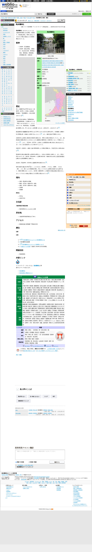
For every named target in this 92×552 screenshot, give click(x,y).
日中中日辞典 (28, 1)
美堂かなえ (71, 100)
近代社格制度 (45, 334)
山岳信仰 (41, 341)
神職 (36, 343)
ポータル (27, 346)
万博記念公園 (55, 285)
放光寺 (27, 144)
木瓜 (45, 140)
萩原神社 (35, 413)
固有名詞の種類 (12, 17)
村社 (34, 17)
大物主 (33, 48)
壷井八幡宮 (31, 308)
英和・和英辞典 (20, 1)
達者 (70, 195)
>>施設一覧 (53, 411)
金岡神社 (50, 413)
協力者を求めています (29, 350)
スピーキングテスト (8, 124)
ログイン (76, 1)
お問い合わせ (43, 486)
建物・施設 (19, 17)
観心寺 (30, 306)
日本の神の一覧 (45, 330)
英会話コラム (6, 116)
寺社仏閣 (29, 17)
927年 (21, 111)
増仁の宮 (35, 410)
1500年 (18, 138)
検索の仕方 (8, 488)
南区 (49, 58)
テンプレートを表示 (60, 123)
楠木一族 (30, 148)
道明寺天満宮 (49, 308)
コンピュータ (6, 32)
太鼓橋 (28, 281)
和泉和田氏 (22, 254)
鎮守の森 (22, 166)
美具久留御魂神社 (33, 304)
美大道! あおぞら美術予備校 (75, 112)
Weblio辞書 (23, 479)
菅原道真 (31, 53)
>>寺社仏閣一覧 (60, 411)
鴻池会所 (49, 298)
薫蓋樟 (28, 298)
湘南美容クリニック (23, 401)
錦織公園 (25, 304)
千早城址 (54, 310)
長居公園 (43, 281)
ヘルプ (89, 1)
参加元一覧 (88, 11)
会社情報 (59, 488)
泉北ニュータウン (73, 90)
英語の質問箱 (6, 120)
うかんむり (72, 190)
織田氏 (39, 140)
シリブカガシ (37, 166)
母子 (54, 396)
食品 (4, 58)
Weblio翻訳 (75, 491)
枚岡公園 (28, 300)
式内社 (44, 71)
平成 (22, 162)
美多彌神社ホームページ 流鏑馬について (33, 244)
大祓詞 (37, 338)
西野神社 (45, 410)
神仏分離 (24, 154)
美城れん (70, 97)
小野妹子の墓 (34, 310)
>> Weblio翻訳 (87, 209)
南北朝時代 (19, 131)
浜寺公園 (56, 312)
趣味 (4, 52)
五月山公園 (43, 285)
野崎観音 (52, 296)
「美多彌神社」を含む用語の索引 (25, 465)
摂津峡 (29, 287)
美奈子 (69, 116)
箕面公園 (48, 290)
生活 (4, 48)
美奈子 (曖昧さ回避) (73, 118)
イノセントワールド (74, 200)
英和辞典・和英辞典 (77, 489)
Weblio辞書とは (9, 486)
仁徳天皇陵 (50, 312)
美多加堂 (70, 104)
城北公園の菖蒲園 (56, 279)
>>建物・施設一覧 (46, 414)
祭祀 (26, 338)
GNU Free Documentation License (41, 476)
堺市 (47, 58)
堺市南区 (70, 73)
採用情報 (59, 489)
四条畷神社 (46, 296)
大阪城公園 (26, 279)
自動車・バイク (7, 36)
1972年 (25, 183)
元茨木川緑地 (53, 287)
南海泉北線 (22, 224)
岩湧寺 (48, 304)
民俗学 (46, 341)
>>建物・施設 (47, 411)
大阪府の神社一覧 (73, 88)
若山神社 (59, 290)
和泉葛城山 (38, 314)
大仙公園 (43, 312)
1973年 (35, 171)
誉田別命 (25, 53)
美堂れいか (71, 102)
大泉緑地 (37, 312)
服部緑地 (36, 285)
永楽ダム (58, 320)
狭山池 (59, 308)
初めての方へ (82, 11)
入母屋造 (44, 78)
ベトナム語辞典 (76, 500)
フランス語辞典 (76, 496)
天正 (28, 142)
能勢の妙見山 (36, 292)
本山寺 (33, 287)
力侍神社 (31, 410)
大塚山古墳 (47, 306)
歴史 (30, 330)
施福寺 (42, 318)
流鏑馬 (44, 85)
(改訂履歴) (36, 478)
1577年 (34, 142)
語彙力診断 (6, 122)
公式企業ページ (60, 486)
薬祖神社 (31, 413)
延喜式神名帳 (60, 156)
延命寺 (56, 304)
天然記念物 (53, 171)
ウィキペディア (22, 20)
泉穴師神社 (26, 316)
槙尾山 (38, 318)
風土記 (37, 332)
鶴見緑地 (37, 281)
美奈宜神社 (71, 120)
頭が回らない (21, 396)
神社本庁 (29, 336)
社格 (21, 34)
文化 (4, 46)
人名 (4, 60)
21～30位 (82, 177)
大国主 (29, 55)
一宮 (40, 334)
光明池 (33, 318)
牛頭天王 (54, 148)
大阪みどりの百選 (29, 36)
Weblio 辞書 (83, 1)
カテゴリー (49, 20)
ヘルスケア (6, 50)
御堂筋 (55, 281)
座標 (61, 63)
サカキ (60, 166)
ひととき (71, 184)
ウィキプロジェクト (38, 346)
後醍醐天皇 (26, 131)
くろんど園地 (51, 300)
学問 (4, 44)
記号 (3, 111)
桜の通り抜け (47, 279)
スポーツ (5, 54)
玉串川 (58, 294)
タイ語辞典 (75, 499)
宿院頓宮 (45, 413)
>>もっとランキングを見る (83, 205)
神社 (29, 32)
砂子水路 (33, 298)
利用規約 (8, 491)
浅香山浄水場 (26, 312)
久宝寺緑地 (52, 294)
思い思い (71, 182)
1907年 (27, 156)
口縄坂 (31, 279)
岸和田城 (62, 314)
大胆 (70, 197)
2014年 (18, 162)
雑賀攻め (46, 142)
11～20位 (75, 177)
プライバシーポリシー (11, 493)
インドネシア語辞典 (77, 497)
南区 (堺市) (71, 84)
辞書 (3, 1)
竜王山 (62, 287)
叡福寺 (28, 310)
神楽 (29, 338)
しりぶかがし (29, 209)
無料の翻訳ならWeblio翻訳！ (26, 6)
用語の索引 (36, 20)
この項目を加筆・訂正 (53, 348)
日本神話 (35, 330)
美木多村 (70, 80)
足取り (71, 192)
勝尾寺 (30, 290)
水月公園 (49, 285)
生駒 (40, 298)
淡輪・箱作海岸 (44, 322)
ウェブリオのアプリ (27, 486)
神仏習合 (35, 341)
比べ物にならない (34, 396)
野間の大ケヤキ (45, 292)
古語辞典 (43, 1)
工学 (4, 40)
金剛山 (49, 310)
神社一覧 (30, 334)
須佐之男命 (27, 48)
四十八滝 (41, 306)
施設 (25, 17)
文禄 (17, 148)
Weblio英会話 (7, 118)
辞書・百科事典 (7, 64)
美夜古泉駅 (71, 110)
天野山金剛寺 (42, 304)
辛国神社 (40, 308)
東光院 (31, 285)
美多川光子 (71, 106)
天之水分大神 (25, 50)
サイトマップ (9, 494)
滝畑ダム (35, 306)
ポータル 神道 (40, 350)
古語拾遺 (42, 332)
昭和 (40, 171)
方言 (4, 62)
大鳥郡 (70, 86)
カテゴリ (56, 346)
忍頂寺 (25, 290)
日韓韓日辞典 (36, 1)
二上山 (40, 310)
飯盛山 (40, 296)
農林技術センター (56, 306)
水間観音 (44, 316)
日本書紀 (32, 332)
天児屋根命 (45, 69)
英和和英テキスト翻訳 (24, 447)
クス (22, 169)
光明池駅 (28, 224)
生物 (4, 56)
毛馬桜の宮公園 (38, 279)
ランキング (42, 20)
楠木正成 (49, 134)
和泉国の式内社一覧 (73, 78)
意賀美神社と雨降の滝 (53, 314)
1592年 (24, 148)
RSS (52, 509)
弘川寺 (45, 310)
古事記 (27, 332)
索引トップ (30, 20)
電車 (4, 34)
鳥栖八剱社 (50, 410)
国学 (50, 341)
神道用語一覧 (28, 341)
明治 (17, 154)
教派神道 (32, 343)
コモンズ (48, 346)
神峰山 (38, 287)
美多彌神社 (36, 265)
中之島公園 (50, 281)
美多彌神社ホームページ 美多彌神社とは (34, 240)
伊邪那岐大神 (22, 55)
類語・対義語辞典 (11, 1)
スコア (46, 396)
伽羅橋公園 (48, 318)
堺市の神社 (18, 413)
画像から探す (26, 488)
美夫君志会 (71, 114)
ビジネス (5, 28)
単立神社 (35, 336)
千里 (24, 285)
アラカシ (50, 166)
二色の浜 (35, 316)
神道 (40, 327)
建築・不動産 (6, 42)
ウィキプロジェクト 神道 (50, 350)
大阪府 (44, 58)
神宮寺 (28, 138)
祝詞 (33, 338)
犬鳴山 (59, 316)
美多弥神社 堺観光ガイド (26, 273)
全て (3, 26)
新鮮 (70, 187)
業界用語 (5, 30)
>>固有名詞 (38, 414)
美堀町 (69, 99)
